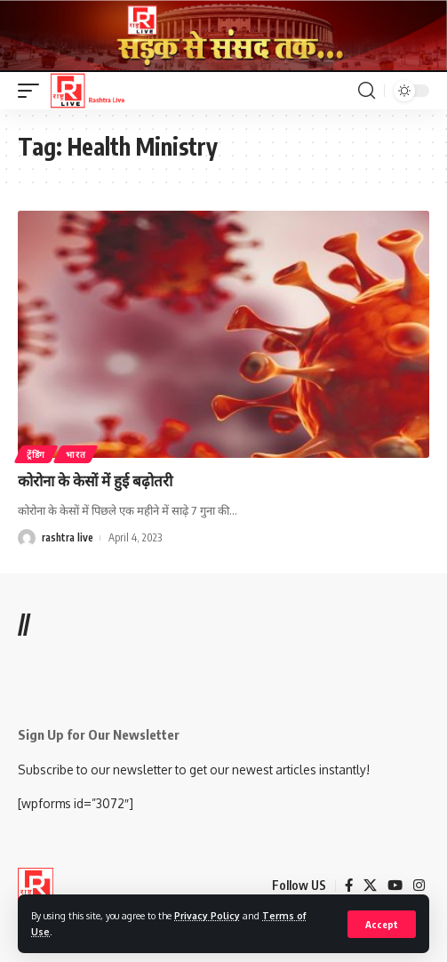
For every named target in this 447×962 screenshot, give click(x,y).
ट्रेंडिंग (36, 454)
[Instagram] (419, 885)
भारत (75, 454)
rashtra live (67, 537)
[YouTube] (395, 885)
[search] (366, 90)
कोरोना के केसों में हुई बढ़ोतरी (95, 480)
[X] (370, 885)
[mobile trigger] (33, 90)
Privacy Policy (207, 915)
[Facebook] (348, 885)
